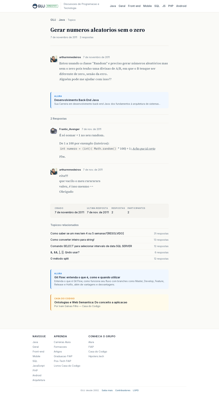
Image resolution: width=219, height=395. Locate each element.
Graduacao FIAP (63, 356)
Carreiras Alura (62, 342)
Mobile (147, 6)
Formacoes (60, 346)
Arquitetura (39, 380)
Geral (122, 6)
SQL (157, 6)
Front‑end (134, 6)
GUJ (53, 19)
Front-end (38, 351)
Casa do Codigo (97, 351)
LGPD (136, 390)
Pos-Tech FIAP (62, 361)
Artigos (58, 351)
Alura (91, 342)
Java (113, 6)
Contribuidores (122, 390)
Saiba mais (107, 390)
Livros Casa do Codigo (67, 365)
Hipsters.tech (96, 356)
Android (181, 6)
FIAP (91, 346)
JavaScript (39, 365)
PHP (170, 6)
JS (164, 6)
